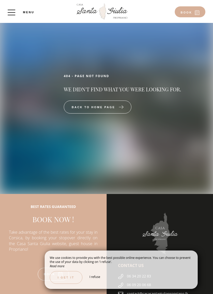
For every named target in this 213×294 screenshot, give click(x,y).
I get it (66, 277)
